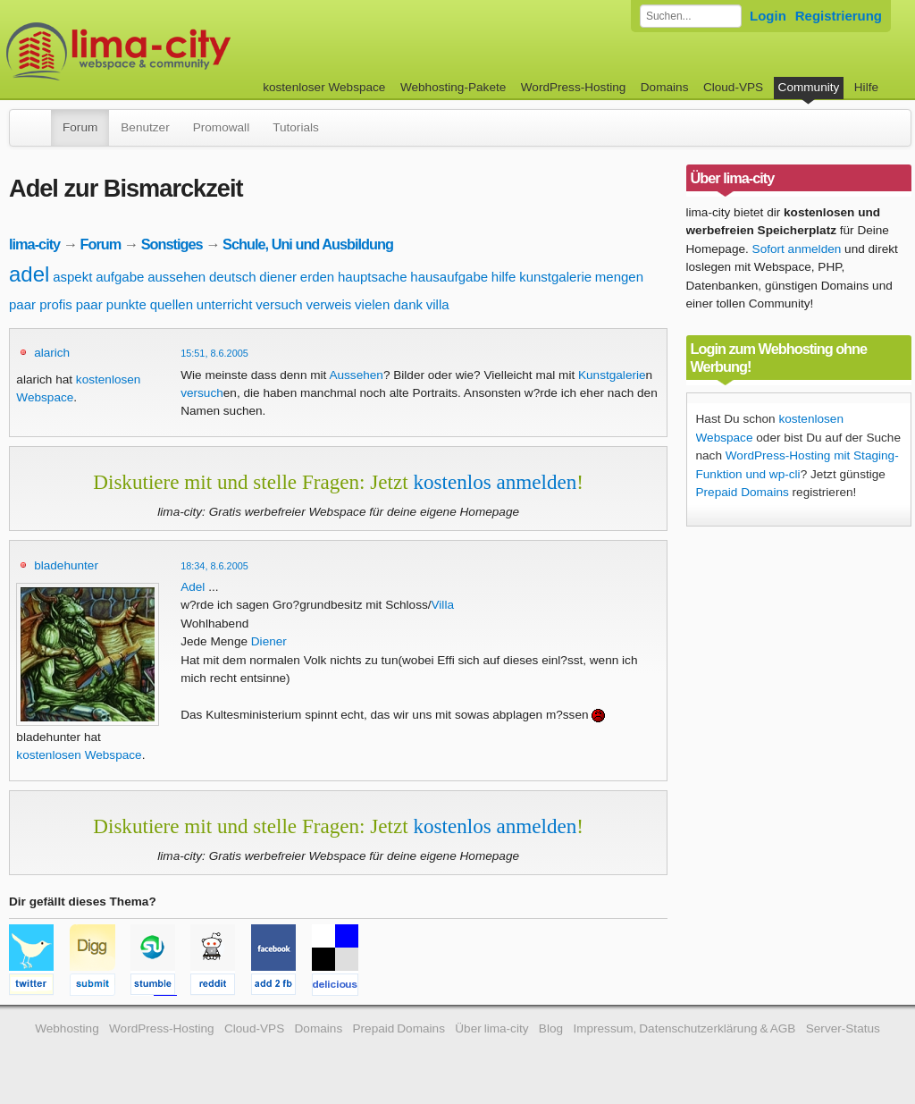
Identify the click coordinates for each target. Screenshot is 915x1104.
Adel (192, 587)
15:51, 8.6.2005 (214, 353)
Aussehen (355, 375)
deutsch (232, 276)
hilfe (503, 276)
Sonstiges (172, 244)
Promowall (221, 127)
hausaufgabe (449, 276)
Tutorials (296, 127)
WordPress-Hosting (573, 87)
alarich (52, 352)
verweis (328, 304)
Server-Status (843, 1028)
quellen (171, 304)
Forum (80, 127)
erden (317, 276)
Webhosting (67, 1028)
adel (29, 274)
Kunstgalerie (612, 375)
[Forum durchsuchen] (691, 16)
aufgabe (120, 276)
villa (437, 304)
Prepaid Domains (742, 492)
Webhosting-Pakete (453, 87)
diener (278, 276)
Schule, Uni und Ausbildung (307, 244)
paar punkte (111, 304)
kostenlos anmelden (494, 481)
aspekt (72, 276)
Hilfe (866, 87)
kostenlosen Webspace (78, 755)
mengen (619, 276)
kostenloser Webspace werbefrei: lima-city (185, 51)
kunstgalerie (555, 276)
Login (768, 15)
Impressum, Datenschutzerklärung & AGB (684, 1028)
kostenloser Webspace (324, 87)
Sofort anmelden (797, 249)
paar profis (40, 304)
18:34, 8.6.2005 (214, 565)
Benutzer (145, 127)
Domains (665, 87)
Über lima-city (491, 1028)
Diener (269, 641)
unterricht (225, 304)
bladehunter (66, 565)
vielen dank (389, 304)
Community (809, 87)
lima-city (34, 244)
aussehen (176, 276)
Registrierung (838, 15)
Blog (551, 1028)
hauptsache (372, 276)
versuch (279, 304)
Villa (443, 604)
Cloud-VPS (733, 87)
